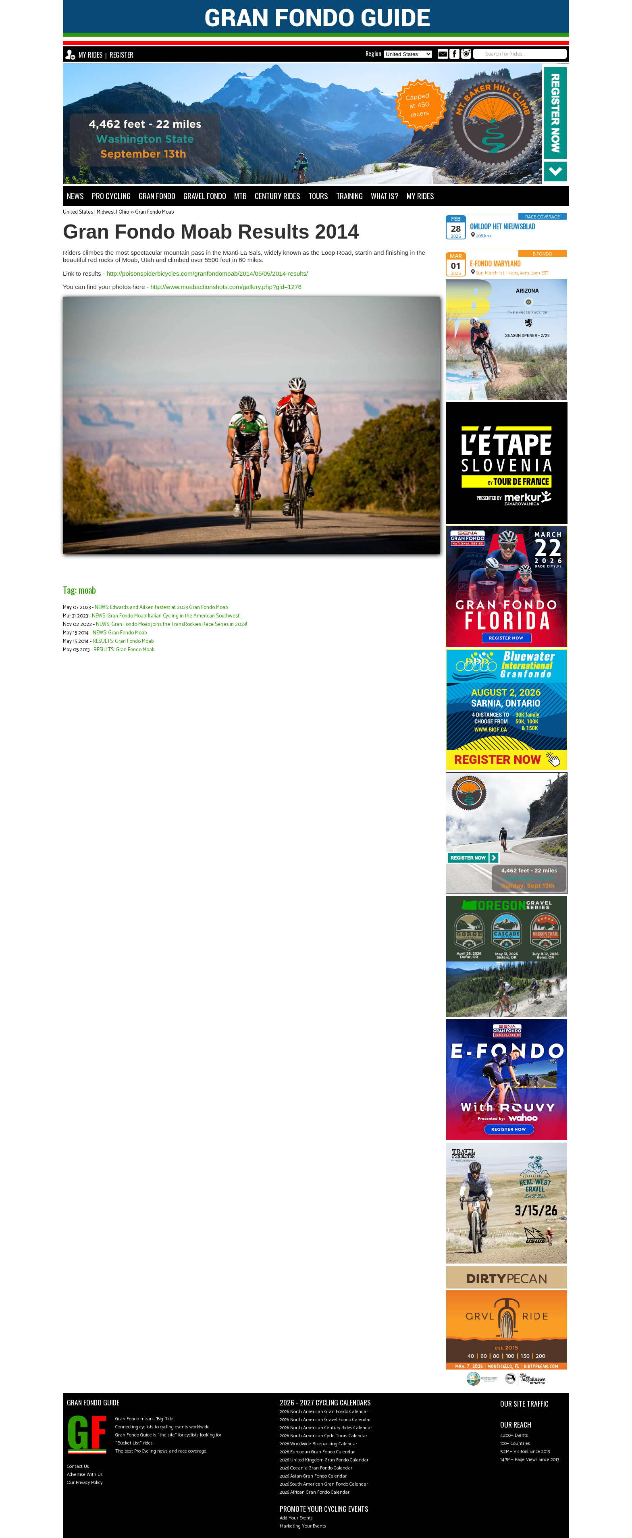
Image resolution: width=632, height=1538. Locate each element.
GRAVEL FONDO (204, 196)
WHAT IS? (385, 196)
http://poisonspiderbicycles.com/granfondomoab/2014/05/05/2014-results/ (207, 273)
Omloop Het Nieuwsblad (502, 226)
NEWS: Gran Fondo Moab (120, 633)
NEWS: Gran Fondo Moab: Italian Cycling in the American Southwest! (166, 616)
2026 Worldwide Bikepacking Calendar (318, 1444)
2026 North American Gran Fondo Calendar (324, 1411)
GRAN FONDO (157, 196)
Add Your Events (296, 1518)
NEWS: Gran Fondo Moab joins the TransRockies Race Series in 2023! (171, 624)
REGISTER (121, 55)
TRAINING (349, 196)
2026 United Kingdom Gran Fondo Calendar (324, 1460)
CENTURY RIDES (277, 196)
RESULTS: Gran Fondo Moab (123, 641)
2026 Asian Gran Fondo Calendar (313, 1476)
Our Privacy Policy (84, 1482)
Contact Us (78, 1466)
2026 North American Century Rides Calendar (326, 1428)
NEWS (75, 196)
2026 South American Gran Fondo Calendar (324, 1484)
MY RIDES (90, 55)
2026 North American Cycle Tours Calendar (323, 1436)
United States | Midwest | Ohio (96, 212)
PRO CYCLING (111, 196)
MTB (240, 196)
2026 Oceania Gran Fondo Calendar (316, 1468)
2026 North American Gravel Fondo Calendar (325, 1420)
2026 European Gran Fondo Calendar (317, 1452)
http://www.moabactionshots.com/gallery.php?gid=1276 (225, 286)
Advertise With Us (85, 1474)
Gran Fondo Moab (154, 212)
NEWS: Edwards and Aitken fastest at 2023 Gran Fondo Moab (161, 607)
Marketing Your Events (303, 1526)
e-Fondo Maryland (495, 263)
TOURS (318, 196)
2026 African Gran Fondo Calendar (314, 1492)
